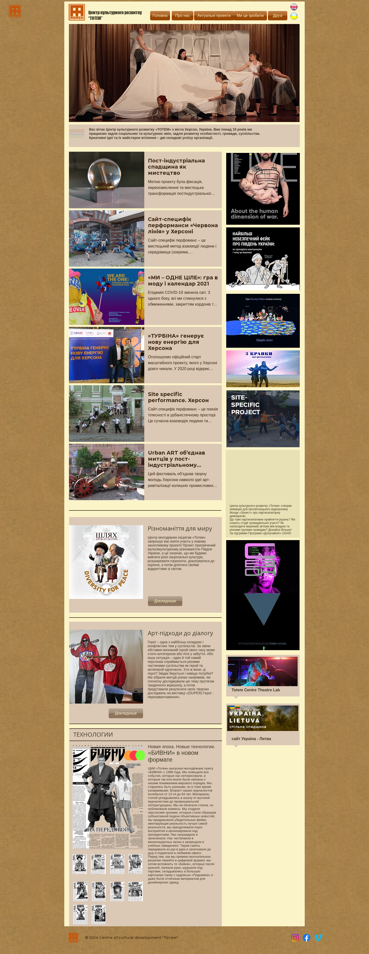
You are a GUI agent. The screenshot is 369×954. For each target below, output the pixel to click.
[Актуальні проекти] (214, 15)
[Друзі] (277, 15)
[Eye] (263, 189)
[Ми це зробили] (250, 15)
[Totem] (307, 938)
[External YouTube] (262, 476)
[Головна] (160, 15)
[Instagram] (295, 938)
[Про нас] (182, 15)
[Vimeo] (318, 938)
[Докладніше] (165, 601)
